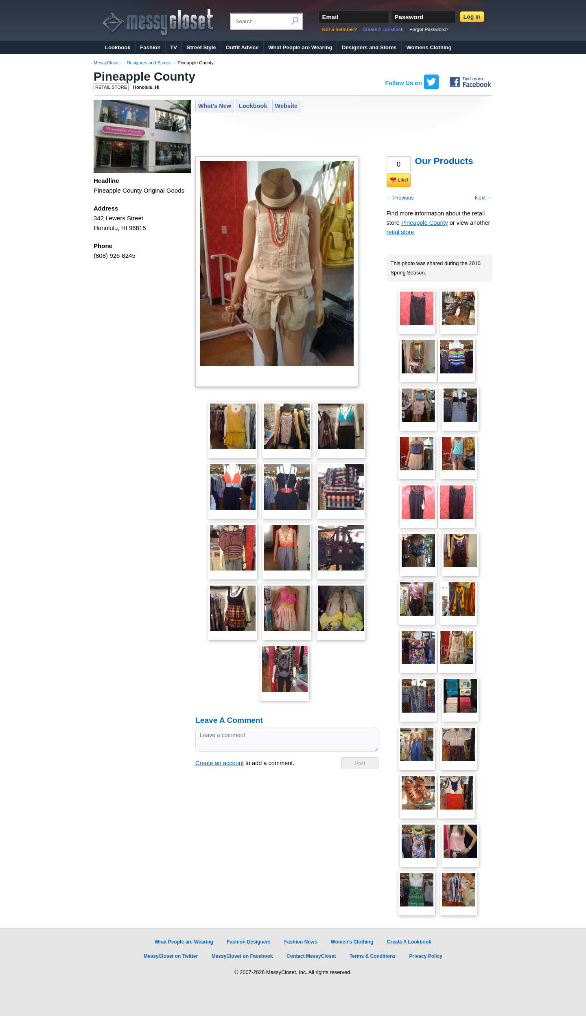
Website (286, 106)
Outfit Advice (241, 47)
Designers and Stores (369, 47)
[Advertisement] (343, 135)
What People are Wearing (300, 47)
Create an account (219, 763)
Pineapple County (144, 76)
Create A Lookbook (383, 29)
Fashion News (300, 942)
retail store (400, 232)
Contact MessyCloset (311, 956)
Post (359, 763)
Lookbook (118, 47)
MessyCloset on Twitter (171, 956)
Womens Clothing (428, 47)
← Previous (400, 198)
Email (330, 16)
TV (173, 47)
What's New (214, 106)
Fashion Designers (248, 942)
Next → (483, 198)
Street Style (201, 47)
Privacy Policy (425, 956)
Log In (472, 16)
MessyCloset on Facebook (242, 956)
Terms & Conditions (373, 956)
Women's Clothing (352, 942)
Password (409, 16)
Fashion (150, 47)
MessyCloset (107, 62)
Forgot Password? (428, 29)
